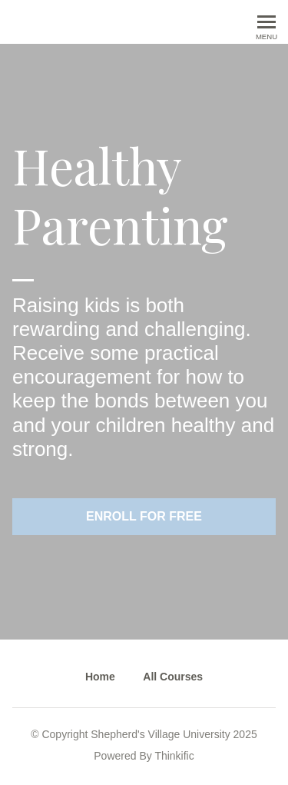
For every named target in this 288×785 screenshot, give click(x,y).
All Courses (173, 676)
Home (100, 676)
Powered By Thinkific (144, 756)
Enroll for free (144, 516)
